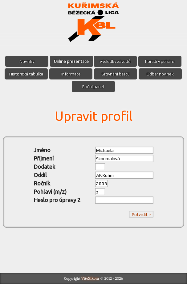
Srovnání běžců (116, 73)
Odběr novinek (160, 73)
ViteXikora (90, 278)
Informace (71, 73)
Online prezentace (71, 61)
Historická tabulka (26, 73)
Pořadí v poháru (159, 61)
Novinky (26, 61)
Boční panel (93, 86)
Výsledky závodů (115, 61)
